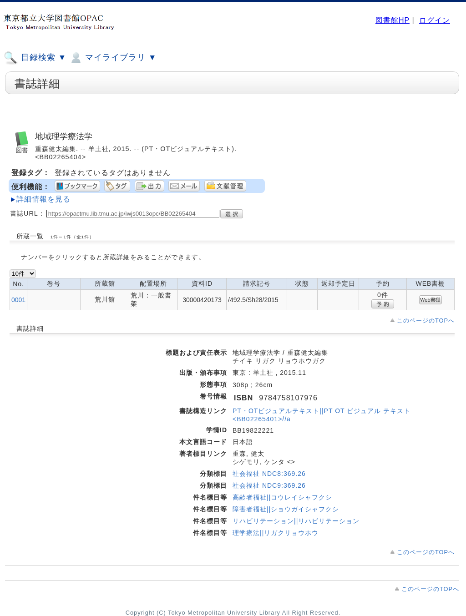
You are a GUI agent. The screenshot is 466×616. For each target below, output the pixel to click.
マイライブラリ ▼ (113, 58)
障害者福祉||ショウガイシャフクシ (286, 509)
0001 (18, 299)
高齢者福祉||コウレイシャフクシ (282, 497)
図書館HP (392, 20)
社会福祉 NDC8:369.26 (269, 473)
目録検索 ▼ (35, 58)
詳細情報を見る (43, 199)
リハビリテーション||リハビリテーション (296, 521)
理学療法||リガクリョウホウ (276, 532)
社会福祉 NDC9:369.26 (269, 485)
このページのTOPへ (426, 320)
